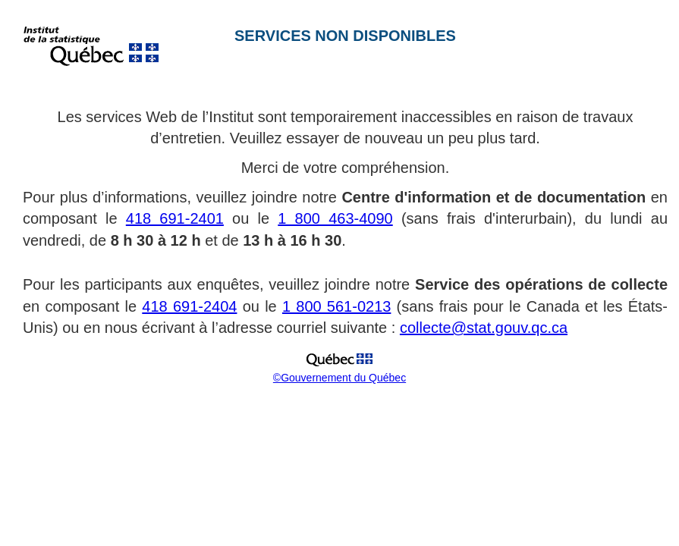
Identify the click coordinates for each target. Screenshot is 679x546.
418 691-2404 (189, 306)
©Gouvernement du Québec (339, 378)
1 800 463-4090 (335, 218)
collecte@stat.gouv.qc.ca (483, 327)
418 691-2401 (175, 218)
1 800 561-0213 (336, 306)
